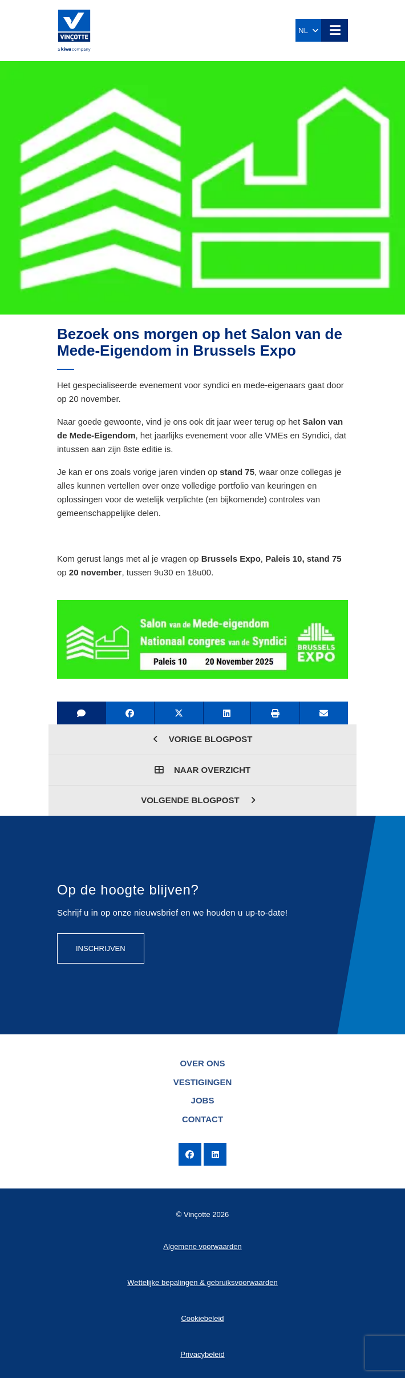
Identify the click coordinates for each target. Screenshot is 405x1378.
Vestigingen (202, 1082)
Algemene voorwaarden (202, 1246)
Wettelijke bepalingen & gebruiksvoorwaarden (202, 1282)
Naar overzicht (202, 770)
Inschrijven (100, 948)
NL (308, 30)
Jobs (202, 1100)
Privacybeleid (202, 1354)
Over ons (202, 1063)
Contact (202, 1119)
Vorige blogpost (203, 739)
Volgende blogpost (198, 800)
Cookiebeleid (202, 1318)
